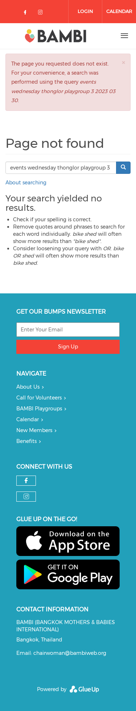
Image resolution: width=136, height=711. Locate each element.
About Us (28, 387)
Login (85, 11)
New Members (34, 430)
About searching (25, 182)
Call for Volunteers (39, 397)
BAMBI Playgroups (39, 408)
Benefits (26, 441)
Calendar (119, 11)
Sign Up (68, 346)
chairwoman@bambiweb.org (69, 653)
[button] (123, 62)
